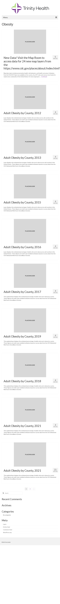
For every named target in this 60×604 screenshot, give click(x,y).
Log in (4, 524)
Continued (44, 76)
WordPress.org (7, 532)
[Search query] (12, 493)
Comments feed (7, 529)
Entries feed (6, 527)
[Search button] (3, 493)
